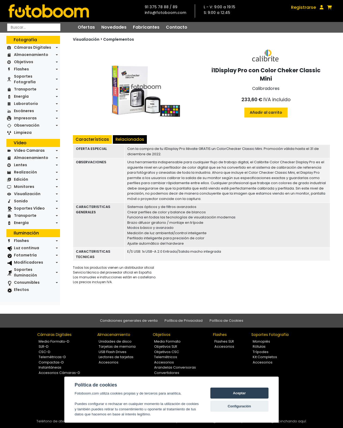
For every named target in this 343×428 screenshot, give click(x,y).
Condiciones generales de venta (129, 320)
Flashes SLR (224, 341)
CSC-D (44, 351)
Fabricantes (146, 27)
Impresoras (25, 118)
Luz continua (26, 248)
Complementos (118, 39)
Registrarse (303, 7)
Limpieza (23, 132)
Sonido (21, 201)
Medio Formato (167, 341)
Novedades (113, 27)
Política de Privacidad (184, 320)
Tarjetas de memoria (117, 346)
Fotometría (25, 255)
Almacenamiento (31, 54)
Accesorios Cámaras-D (59, 372)
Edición (21, 179)
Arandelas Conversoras (175, 367)
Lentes (20, 165)
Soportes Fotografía (25, 79)
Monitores (24, 186)
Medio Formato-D (54, 341)
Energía (21, 96)
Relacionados (129, 139)
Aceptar (239, 393)
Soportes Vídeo (29, 208)
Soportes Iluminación (25, 272)
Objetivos (23, 62)
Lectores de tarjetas (116, 356)
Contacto (176, 27)
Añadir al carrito (266, 112)
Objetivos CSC (166, 351)
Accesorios (108, 362)
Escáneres (24, 110)
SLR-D (44, 346)
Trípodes (261, 351)
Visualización (27, 193)
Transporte (25, 89)
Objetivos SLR (165, 346)
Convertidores (166, 372)
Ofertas (86, 27)
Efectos (21, 289)
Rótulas (259, 346)
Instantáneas (50, 367)
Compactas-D (51, 362)
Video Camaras (29, 150)
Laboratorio (26, 103)
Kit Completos (265, 356)
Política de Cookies (226, 320)
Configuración (239, 406)
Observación (26, 125)
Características (92, 139)
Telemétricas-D (52, 356)
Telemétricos (165, 356)
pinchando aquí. (292, 421)
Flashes (21, 69)
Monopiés (261, 341)
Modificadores (28, 262)
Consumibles (27, 282)
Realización (25, 172)
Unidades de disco (115, 341)
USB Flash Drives (112, 351)
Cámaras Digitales (32, 47)
